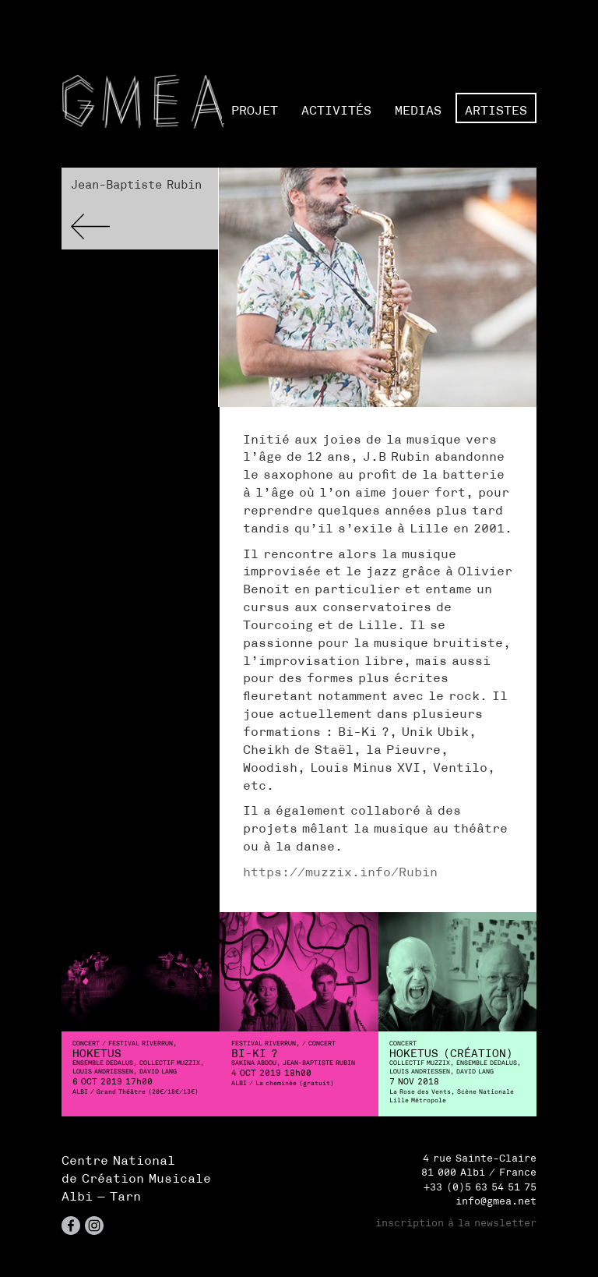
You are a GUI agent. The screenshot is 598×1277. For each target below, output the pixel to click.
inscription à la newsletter (455, 1222)
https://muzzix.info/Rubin (340, 871)
